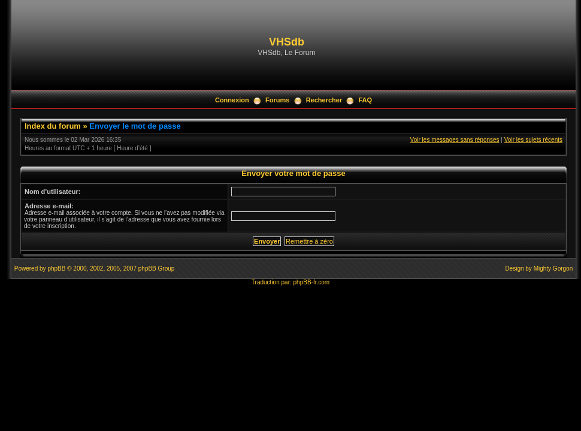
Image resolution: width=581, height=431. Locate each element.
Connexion (232, 100)
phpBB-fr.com (311, 282)
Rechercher (324, 100)
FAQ (365, 100)
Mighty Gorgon (553, 268)
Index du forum (53, 126)
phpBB (56, 268)
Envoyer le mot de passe (134, 126)
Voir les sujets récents (533, 139)
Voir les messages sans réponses (455, 139)
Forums (277, 100)
